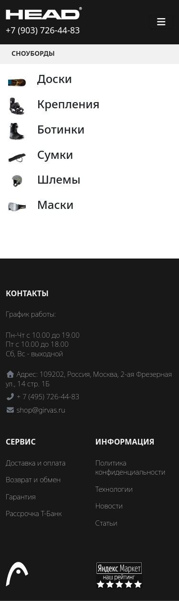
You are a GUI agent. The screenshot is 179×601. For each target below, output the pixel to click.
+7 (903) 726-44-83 (43, 30)
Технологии (114, 489)
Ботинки (61, 129)
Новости (109, 505)
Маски (55, 204)
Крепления (68, 104)
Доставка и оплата (35, 462)
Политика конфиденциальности (130, 467)
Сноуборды (33, 53)
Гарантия (21, 496)
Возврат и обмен (33, 479)
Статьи (106, 523)
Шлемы (59, 179)
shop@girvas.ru (41, 409)
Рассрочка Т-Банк (34, 513)
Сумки (55, 154)
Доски (54, 78)
